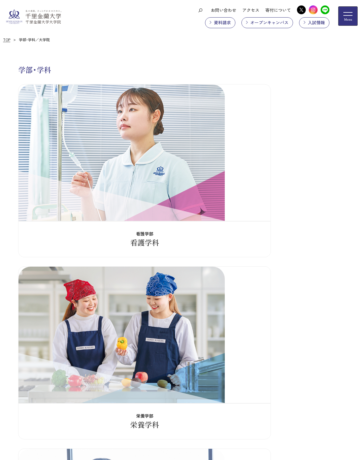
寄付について (278, 10)
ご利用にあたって (261, 385)
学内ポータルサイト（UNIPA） (314, 385)
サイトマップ (75, 385)
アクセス (250, 10)
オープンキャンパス (269, 22)
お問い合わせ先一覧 (47, 429)
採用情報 (182, 385)
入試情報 (316, 22)
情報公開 (156, 385)
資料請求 (222, 22)
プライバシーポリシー (118, 385)
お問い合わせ (223, 10)
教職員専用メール (217, 385)
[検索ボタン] (200, 10)
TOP (6, 39)
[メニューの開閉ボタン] (348, 16)
